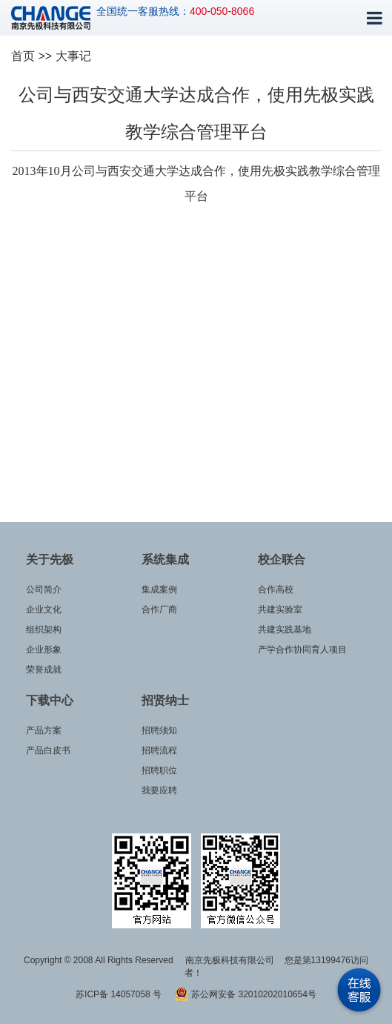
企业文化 (44, 609)
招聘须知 (159, 730)
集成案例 (159, 589)
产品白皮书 (48, 750)
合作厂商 (159, 609)
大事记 (73, 56)
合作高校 (275, 589)
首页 (23, 56)
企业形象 (44, 649)
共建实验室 (280, 609)
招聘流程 (159, 750)
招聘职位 (159, 770)
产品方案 (44, 730)
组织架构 (44, 629)
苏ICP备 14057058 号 (120, 994)
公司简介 (44, 589)
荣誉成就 (44, 669)
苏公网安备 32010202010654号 (245, 994)
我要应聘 (159, 790)
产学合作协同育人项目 (302, 649)
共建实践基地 (284, 629)
